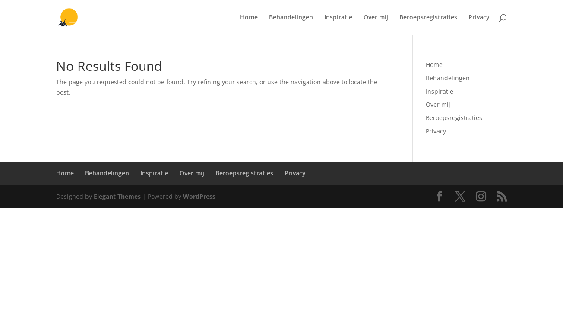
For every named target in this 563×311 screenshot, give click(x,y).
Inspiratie (338, 17)
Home (249, 17)
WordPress (199, 196)
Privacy (479, 17)
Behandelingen (291, 17)
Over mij (376, 17)
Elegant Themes (117, 196)
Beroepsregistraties (428, 17)
